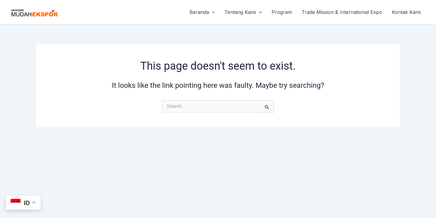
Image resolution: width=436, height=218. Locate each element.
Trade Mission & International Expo (342, 12)
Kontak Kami (406, 12)
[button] (212, 12)
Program (282, 12)
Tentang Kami (243, 12)
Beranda (202, 12)
